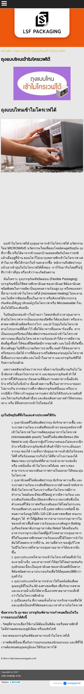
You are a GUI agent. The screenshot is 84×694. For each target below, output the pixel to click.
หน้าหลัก (6, 51)
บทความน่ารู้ (21, 51)
